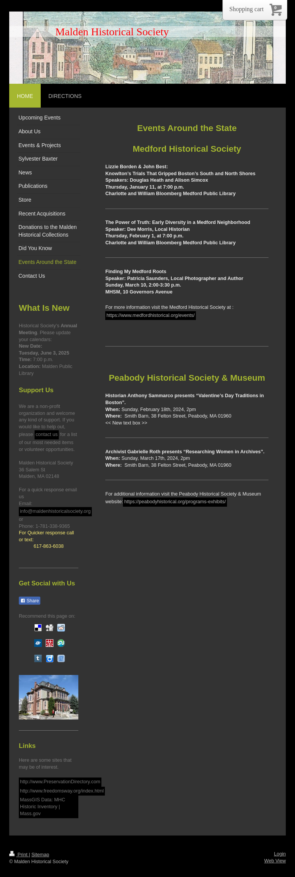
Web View (275, 861)
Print (19, 854)
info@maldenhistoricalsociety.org (55, 511)
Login (280, 854)
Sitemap (40, 854)
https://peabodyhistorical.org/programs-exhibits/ (175, 501)
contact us (47, 434)
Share (29, 600)
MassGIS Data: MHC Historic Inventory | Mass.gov (42, 806)
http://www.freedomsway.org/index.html (62, 791)
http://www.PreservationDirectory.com (60, 781)
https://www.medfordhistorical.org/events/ (150, 315)
